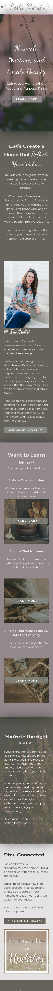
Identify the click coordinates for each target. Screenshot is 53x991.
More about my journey (25, 430)
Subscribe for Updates (25, 921)
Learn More (26, 99)
